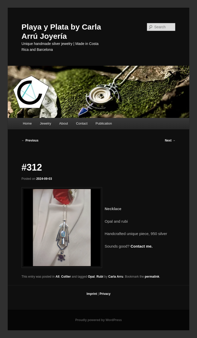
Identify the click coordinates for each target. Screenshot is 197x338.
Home (27, 123)
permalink (152, 276)
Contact (81, 123)
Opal (91, 276)
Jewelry (45, 123)
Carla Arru (115, 276)
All (58, 276)
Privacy (105, 294)
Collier (66, 276)
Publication (104, 123)
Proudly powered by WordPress (98, 320)
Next (170, 140)
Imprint (91, 294)
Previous (30, 140)
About (63, 123)
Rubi (99, 276)
